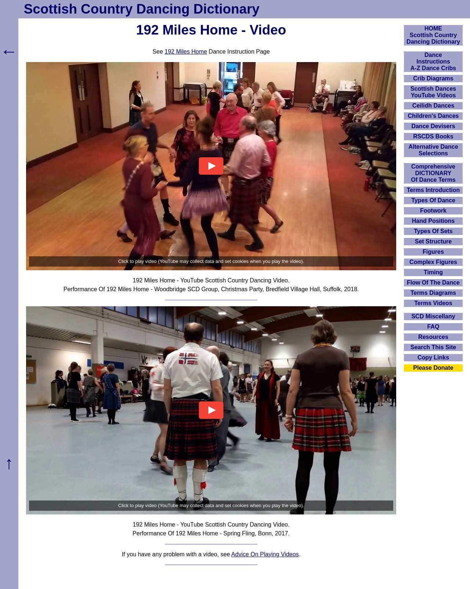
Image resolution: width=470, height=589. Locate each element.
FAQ (433, 327)
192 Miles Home (185, 51)
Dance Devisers (433, 126)
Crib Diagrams (433, 78)
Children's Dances (433, 116)
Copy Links (433, 357)
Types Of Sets (433, 231)
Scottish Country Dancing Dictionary (142, 9)
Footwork (433, 210)
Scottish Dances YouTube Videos (433, 92)
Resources (433, 337)
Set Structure (433, 241)
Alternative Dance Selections (433, 150)
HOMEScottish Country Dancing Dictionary (433, 35)
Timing (433, 272)
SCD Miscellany (433, 316)
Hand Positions (433, 221)
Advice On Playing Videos (265, 554)
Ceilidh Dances (433, 105)
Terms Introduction (433, 190)
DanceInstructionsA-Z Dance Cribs (433, 61)
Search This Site (433, 347)
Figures (433, 252)
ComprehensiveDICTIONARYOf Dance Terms (433, 173)
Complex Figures (433, 262)
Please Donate (433, 368)
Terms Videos (433, 303)
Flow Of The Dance (433, 282)
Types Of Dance (433, 200)
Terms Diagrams (433, 293)
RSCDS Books (433, 136)
